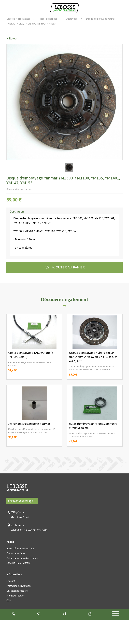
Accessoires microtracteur (20, 548)
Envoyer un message (22, 500)
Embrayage (72, 18)
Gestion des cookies (17, 590)
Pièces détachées (48, 18)
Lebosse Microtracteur (18, 18)
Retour (11, 38)
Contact (10, 581)
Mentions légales (15, 595)
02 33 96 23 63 (20, 517)
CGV (8, 600)
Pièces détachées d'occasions (22, 558)
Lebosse (64, 488)
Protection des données (18, 586)
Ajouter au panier (64, 267)
